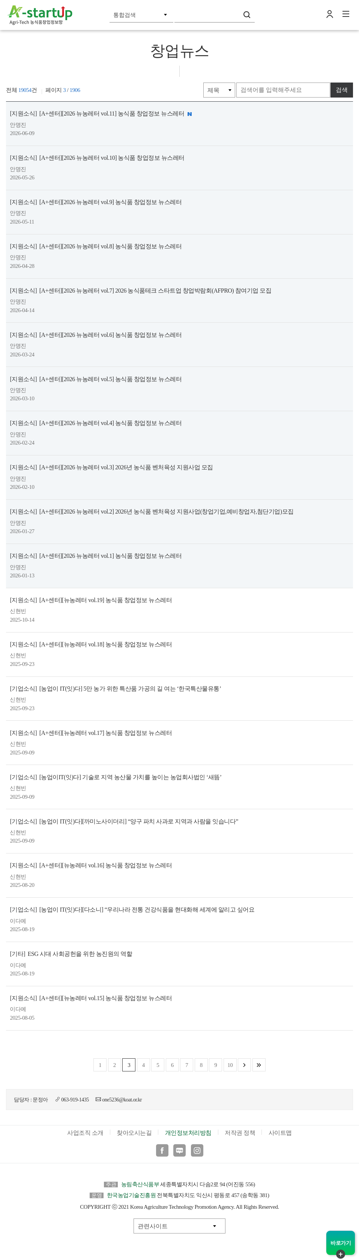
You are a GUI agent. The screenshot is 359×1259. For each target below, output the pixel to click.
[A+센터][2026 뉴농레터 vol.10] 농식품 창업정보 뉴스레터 (96, 158)
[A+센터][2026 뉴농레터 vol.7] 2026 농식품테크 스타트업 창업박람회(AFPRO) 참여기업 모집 (139, 291)
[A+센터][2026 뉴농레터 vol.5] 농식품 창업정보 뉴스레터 (95, 379)
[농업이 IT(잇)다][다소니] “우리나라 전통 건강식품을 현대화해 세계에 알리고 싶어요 (131, 911)
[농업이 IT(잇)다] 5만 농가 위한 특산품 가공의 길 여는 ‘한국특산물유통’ (114, 689)
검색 (246, 14)
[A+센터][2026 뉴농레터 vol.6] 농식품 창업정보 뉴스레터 (95, 335)
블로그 (179, 1152)
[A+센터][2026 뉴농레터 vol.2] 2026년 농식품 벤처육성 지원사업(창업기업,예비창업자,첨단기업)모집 (151, 512)
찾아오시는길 (134, 1134)
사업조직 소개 (85, 1134)
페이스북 (162, 1152)
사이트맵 (280, 1134)
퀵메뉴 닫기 (340, 1254)
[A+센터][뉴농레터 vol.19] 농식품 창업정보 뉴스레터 (90, 601)
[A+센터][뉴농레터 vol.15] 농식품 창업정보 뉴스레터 (90, 999)
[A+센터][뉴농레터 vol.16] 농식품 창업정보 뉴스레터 (90, 867)
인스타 (197, 1152)
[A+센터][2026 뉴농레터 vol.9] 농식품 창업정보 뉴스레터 (95, 202)
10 (230, 1067)
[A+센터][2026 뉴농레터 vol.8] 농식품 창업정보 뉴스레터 (95, 246)
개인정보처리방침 (188, 1134)
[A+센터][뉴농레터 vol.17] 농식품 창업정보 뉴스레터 (90, 733)
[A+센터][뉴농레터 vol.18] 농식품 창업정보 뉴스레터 (90, 645)
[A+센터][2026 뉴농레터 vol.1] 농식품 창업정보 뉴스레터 (95, 556)
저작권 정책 (240, 1134)
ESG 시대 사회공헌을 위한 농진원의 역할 (70, 955)
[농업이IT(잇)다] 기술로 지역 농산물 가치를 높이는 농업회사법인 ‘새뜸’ (115, 778)
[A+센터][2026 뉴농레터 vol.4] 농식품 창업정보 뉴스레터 (95, 424)
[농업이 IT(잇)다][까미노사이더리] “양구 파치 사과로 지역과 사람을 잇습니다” (123, 822)
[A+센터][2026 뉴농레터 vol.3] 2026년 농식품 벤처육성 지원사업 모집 (110, 468)
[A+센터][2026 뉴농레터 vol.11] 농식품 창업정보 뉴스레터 (101, 113)
